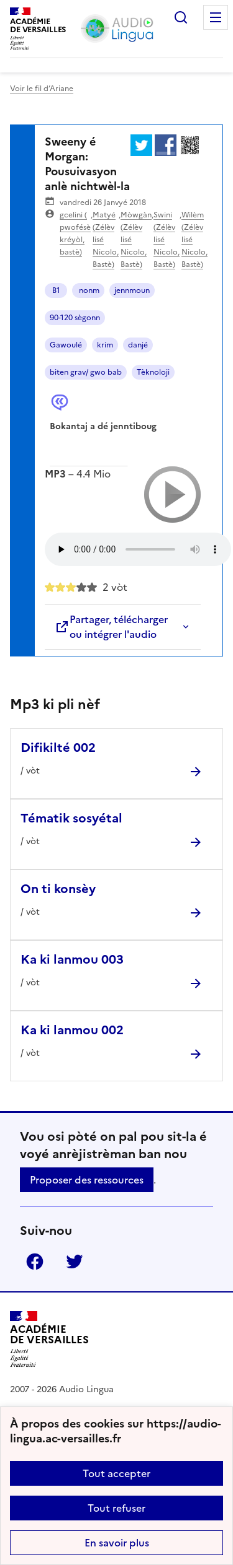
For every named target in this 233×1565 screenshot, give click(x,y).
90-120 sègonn (75, 317)
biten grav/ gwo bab (86, 372)
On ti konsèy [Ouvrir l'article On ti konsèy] (58, 888)
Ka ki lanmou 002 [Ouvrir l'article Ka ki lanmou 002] (72, 1030)
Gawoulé (66, 345)
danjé (138, 345)
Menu (215, 17)
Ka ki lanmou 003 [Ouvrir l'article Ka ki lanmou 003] (72, 959)
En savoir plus (117, 1542)
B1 (56, 290)
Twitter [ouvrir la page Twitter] (74, 1261)
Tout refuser (116, 1508)
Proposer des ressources (87, 1179)
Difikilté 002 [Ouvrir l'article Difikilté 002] (58, 747)
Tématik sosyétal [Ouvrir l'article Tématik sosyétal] (71, 818)
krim (105, 345)
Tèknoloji (153, 372)
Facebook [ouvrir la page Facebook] (35, 1261)
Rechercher (180, 17)
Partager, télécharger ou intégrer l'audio (111, 627)
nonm (88, 290)
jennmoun (132, 290)
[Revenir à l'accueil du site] (49, 1339)
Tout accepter (116, 1473)
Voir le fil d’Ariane (41, 88)
